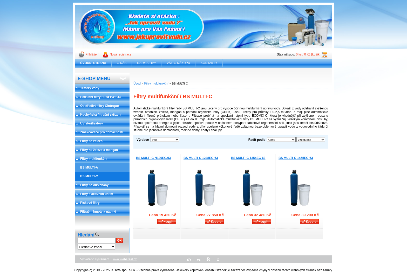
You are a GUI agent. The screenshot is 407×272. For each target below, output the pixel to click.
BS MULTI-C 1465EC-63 (296, 158)
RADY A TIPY (146, 63)
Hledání (86, 235)
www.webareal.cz (125, 259)
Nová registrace (120, 54)
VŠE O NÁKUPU (178, 63)
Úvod (137, 83)
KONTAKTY (209, 63)
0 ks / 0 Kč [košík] (308, 54)
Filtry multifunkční (156, 83)
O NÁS (121, 63)
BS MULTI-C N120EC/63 (153, 158)
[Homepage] (93, 63)
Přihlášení (92, 54)
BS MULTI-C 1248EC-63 (201, 158)
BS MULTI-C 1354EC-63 (248, 158)
